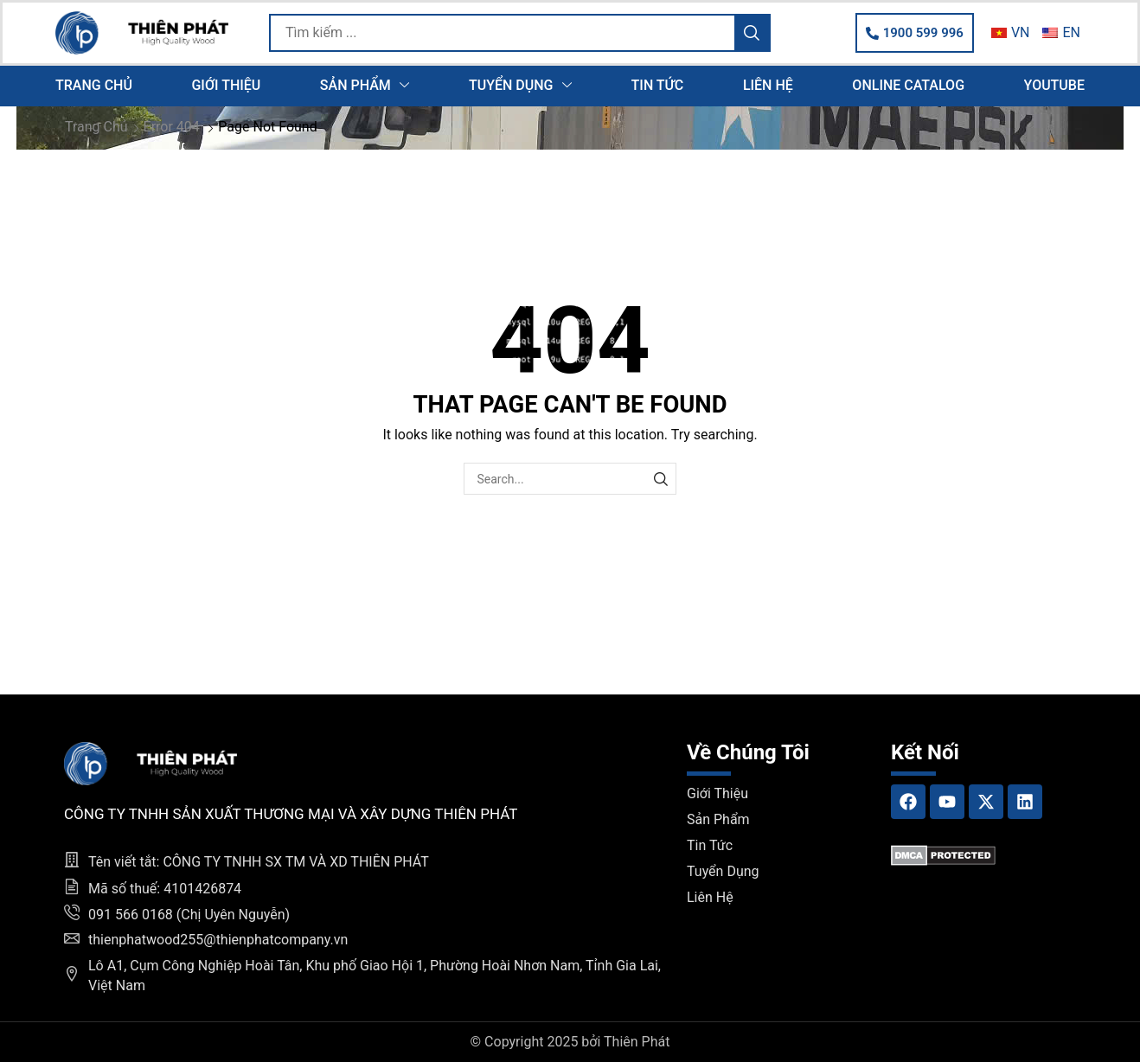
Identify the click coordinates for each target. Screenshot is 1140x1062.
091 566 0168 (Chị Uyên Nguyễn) (189, 914)
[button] (914, 33)
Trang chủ (96, 126)
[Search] (751, 33)
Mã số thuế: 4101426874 (164, 888)
